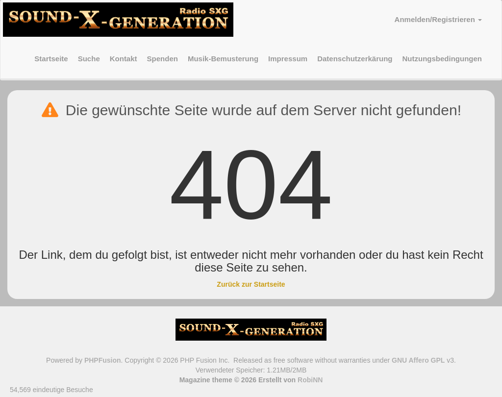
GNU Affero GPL (418, 360)
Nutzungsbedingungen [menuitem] (442, 58)
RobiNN (310, 380)
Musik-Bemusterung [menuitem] (223, 58)
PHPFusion (102, 360)
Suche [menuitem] (89, 58)
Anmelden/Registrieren (438, 19)
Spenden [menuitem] (162, 58)
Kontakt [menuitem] (123, 58)
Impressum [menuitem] (287, 58)
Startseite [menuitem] (51, 58)
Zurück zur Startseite (251, 284)
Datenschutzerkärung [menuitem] (354, 58)
